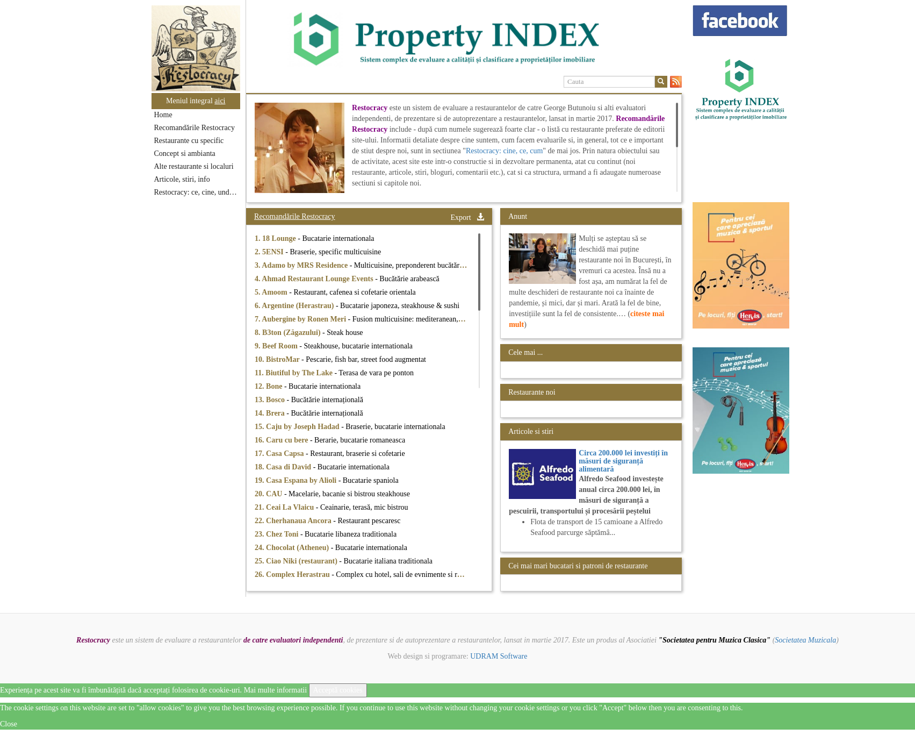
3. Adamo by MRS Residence (302, 265)
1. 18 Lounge (276, 238)
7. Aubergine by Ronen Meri (301, 319)
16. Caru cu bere (282, 440)
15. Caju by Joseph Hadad (298, 427)
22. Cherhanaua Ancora (294, 521)
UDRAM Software (498, 656)
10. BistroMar (278, 359)
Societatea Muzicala (805, 640)
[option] (464, 39)
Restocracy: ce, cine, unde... (196, 192)
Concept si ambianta (184, 153)
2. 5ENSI (270, 252)
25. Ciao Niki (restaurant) (297, 561)
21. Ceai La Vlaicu (285, 507)
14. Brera (270, 413)
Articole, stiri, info (182, 179)
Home (163, 115)
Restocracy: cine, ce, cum (504, 151)
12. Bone (269, 386)
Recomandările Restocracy (194, 128)
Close (8, 724)
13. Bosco (271, 400)
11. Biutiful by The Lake (294, 373)
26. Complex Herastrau (293, 574)
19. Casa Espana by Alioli (296, 480)
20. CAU (269, 494)
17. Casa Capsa (280, 453)
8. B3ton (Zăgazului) (288, 333)
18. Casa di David (284, 467)
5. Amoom (272, 292)
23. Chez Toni (277, 534)
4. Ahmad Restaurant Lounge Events (315, 279)
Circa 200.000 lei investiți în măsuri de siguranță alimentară (623, 461)
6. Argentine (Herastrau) (295, 306)
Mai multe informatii (275, 690)
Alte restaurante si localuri (194, 166)
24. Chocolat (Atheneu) (293, 548)
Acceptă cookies (338, 690)
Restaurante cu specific (189, 141)
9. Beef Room (277, 346)
